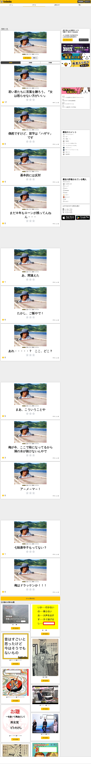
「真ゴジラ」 (67, 152)
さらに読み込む (30, 598)
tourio (65, 192)
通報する (35, 57)
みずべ (65, 188)
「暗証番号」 (67, 154)
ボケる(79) (15, 663)
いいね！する (67, 209)
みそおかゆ (66, 182)
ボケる (34, 5)
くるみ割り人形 (67, 184)
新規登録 (80, 1)
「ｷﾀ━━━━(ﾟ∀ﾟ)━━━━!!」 (71, 150)
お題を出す (57, 5)
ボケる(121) (15, 628)
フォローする (67, 211)
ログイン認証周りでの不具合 (75, 106)
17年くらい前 (55, 144)
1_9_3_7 (65, 201)
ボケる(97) (45, 633)
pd (64, 199)
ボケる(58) (15, 739)
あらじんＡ (66, 197)
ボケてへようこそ (84, 39)
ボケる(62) (45, 709)
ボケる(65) (15, 700)
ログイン (87, 1)
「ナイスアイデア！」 (68, 134)
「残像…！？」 (67, 139)
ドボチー (66, 195)
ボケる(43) (27, 57)
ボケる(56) (45, 737)
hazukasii (66, 190)
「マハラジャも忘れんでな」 (70, 143)
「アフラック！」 (68, 147)
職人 (80, 5)
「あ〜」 (66, 137)
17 (4, 102)
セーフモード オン (68, 39)
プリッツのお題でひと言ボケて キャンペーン (75, 97)
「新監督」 (66, 141)
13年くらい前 (55, 102)
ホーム (11, 5)
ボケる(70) (45, 680)
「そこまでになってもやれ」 (70, 145)
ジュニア (66, 186)
